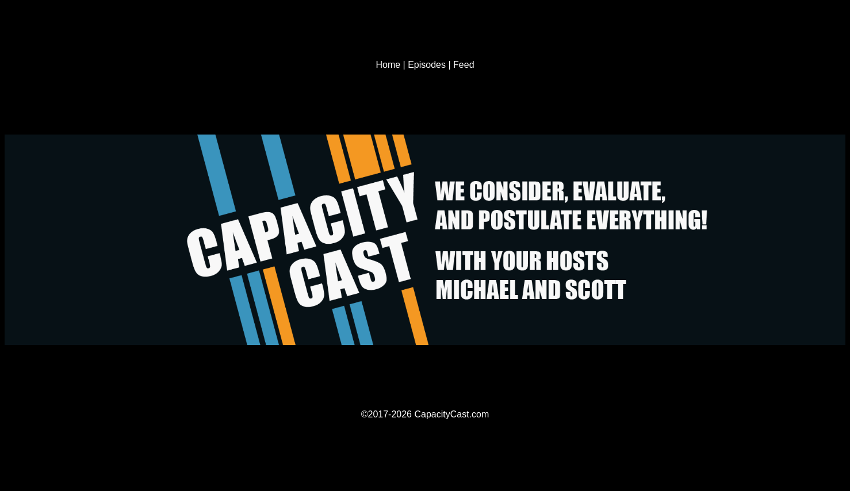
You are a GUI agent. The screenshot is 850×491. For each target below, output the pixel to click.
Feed (463, 65)
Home (388, 65)
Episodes (427, 65)
